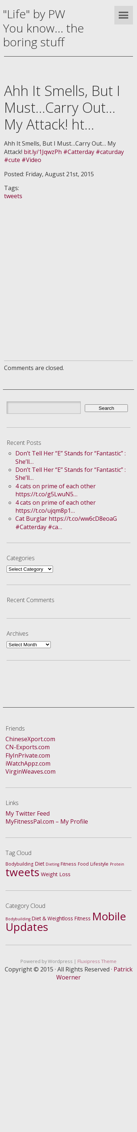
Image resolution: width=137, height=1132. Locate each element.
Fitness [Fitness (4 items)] (83, 918)
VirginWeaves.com (30, 771)
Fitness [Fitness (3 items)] (68, 863)
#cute (12, 160)
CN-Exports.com (27, 747)
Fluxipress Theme (97, 961)
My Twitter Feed (27, 813)
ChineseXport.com (30, 739)
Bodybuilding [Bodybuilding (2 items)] (19, 864)
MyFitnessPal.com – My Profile (46, 821)
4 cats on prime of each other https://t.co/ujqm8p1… (55, 506)
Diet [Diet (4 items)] (39, 863)
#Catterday (78, 152)
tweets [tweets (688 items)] (22, 872)
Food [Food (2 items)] (83, 864)
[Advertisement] (68, 268)
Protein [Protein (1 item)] (117, 864)
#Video (31, 160)
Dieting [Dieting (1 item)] (52, 864)
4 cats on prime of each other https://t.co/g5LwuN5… (55, 490)
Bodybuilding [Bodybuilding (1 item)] (17, 918)
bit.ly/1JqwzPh (43, 152)
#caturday (110, 152)
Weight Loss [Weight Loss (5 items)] (56, 874)
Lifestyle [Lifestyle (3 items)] (99, 863)
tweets (13, 196)
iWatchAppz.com (27, 763)
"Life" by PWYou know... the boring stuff (43, 28)
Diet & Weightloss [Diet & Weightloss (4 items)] (52, 918)
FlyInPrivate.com (27, 755)
